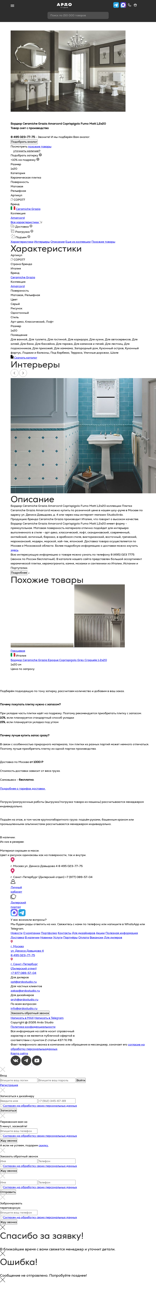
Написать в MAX (22, 1018)
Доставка (17, 937)
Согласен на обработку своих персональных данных (40, 1106)
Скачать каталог (24, 357)
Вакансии (96, 937)
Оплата (83, 937)
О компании (31, 933)
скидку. (44, 1145)
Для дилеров (113, 937)
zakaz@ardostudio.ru (25, 990)
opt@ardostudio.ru (24, 982)
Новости (17, 933)
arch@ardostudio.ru (24, 999)
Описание (58, 242)
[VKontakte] (16, 1064)
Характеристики (22, 242)
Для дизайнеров (83, 933)
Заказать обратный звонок (30, 1013)
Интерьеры (42, 242)
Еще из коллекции (78, 242)
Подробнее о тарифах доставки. (23, 788)
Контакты (64, 933)
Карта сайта (19, 1053)
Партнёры (70, 937)
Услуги (58, 937)
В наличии (32, 937)
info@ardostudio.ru (24, 1008)
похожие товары (39, 146)
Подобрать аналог (24, 142)
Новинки (46, 937)
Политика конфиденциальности (33, 1027)
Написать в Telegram (49, 1018)
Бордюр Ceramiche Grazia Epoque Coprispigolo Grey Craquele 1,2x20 (59, 660)
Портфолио (49, 933)
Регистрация (9, 1085)
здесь (14, 550)
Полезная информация (121, 933)
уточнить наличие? (26, 151)
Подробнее (19, 573)
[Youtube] (37, 1064)
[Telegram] (26, 1064)
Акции (100, 933)
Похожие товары (103, 242)
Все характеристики (26, 222)
